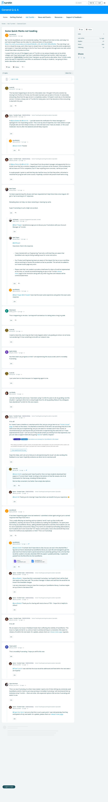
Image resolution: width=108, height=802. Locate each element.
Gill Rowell (15, 219)
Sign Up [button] (92, 3)
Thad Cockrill (12, 646)
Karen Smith (18, 474)
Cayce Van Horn (13, 683)
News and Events (45, 17)
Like (9, 67)
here (38, 435)
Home (5, 17)
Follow (17, 67)
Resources (59, 17)
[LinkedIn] (84, 57)
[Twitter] (81, 57)
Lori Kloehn (12, 392)
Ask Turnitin (31, 17)
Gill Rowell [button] (26, 295)
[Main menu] (104, 2)
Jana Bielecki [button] (16, 121)
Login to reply (14, 79)
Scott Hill (11, 87)
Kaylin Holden (13, 351)
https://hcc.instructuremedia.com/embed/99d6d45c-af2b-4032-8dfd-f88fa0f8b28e (30, 44)
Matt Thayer (12, 188)
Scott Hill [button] (25, 121)
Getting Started (16, 17)
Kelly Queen (12, 310)
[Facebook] (78, 57)
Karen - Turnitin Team (20, 115)
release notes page (56, 632)
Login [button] (99, 3)
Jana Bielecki (12, 34)
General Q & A (21, 24)
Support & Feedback (74, 17)
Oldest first (68, 73)
